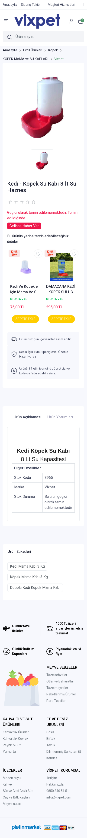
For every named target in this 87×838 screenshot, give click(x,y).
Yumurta (9, 751)
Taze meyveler (57, 688)
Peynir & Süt (12, 745)
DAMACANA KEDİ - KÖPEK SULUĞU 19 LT (61, 289)
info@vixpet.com (58, 797)
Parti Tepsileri (56, 701)
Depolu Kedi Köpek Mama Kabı (35, 587)
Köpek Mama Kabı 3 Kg (29, 577)
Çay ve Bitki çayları (16, 797)
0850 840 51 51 (57, 791)
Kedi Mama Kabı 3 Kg (27, 566)
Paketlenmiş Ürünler (61, 694)
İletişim (51, 778)
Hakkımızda (55, 784)
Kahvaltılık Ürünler (16, 732)
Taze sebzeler (56, 675)
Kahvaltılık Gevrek (15, 738)
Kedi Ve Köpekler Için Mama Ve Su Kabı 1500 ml (24, 289)
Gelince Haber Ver (24, 226)
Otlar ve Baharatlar (60, 681)
